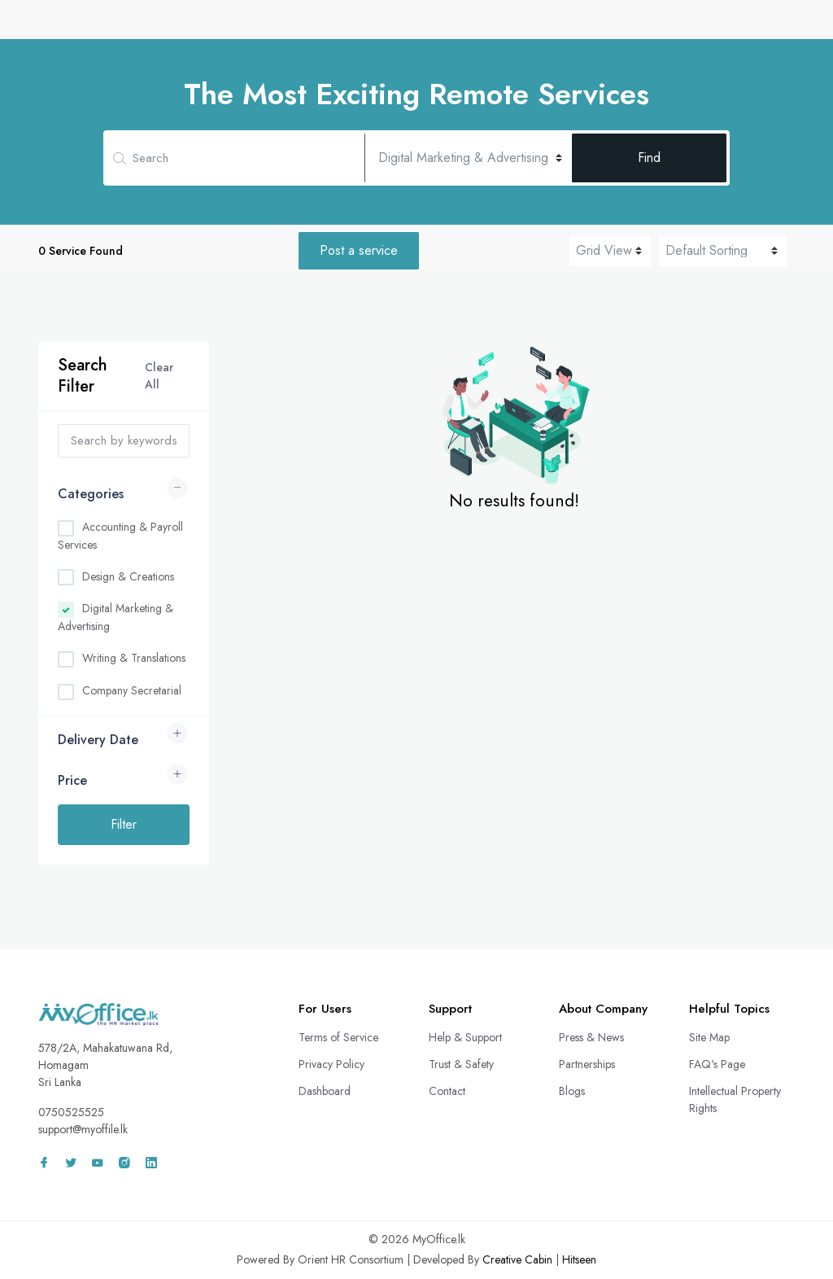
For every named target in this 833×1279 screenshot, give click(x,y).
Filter (124, 824)
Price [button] (72, 780)
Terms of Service (338, 1037)
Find (649, 157)
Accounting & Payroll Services (120, 536)
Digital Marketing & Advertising (115, 617)
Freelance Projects (573, 27)
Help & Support (465, 1037)
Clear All (159, 375)
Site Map (709, 1037)
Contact (447, 1091)
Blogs (572, 1091)
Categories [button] (91, 493)
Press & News (591, 1037)
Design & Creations (128, 576)
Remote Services (452, 27)
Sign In (753, 27)
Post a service (359, 250)
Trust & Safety (461, 1064)
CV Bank (359, 27)
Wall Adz (674, 27)
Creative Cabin (517, 1259)
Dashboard (325, 1091)
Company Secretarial (131, 690)
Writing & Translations (133, 658)
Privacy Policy (331, 1064)
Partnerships (587, 1064)
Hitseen (579, 1259)
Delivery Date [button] (98, 739)
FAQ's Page (717, 1064)
